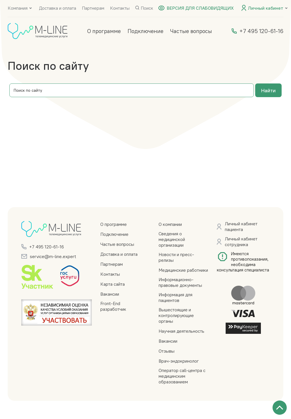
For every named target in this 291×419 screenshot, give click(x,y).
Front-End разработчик (113, 306)
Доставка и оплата (57, 8)
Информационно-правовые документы (180, 282)
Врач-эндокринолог (179, 361)
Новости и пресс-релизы (176, 257)
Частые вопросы (191, 30)
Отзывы (166, 351)
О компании (170, 224)
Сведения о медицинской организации (172, 239)
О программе (104, 30)
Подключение (145, 30)
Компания (18, 8)
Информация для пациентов (175, 297)
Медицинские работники (183, 270)
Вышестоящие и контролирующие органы (176, 315)
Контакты (120, 8)
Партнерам (93, 8)
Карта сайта (112, 284)
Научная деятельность (181, 331)
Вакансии (109, 294)
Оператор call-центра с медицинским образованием (182, 376)
